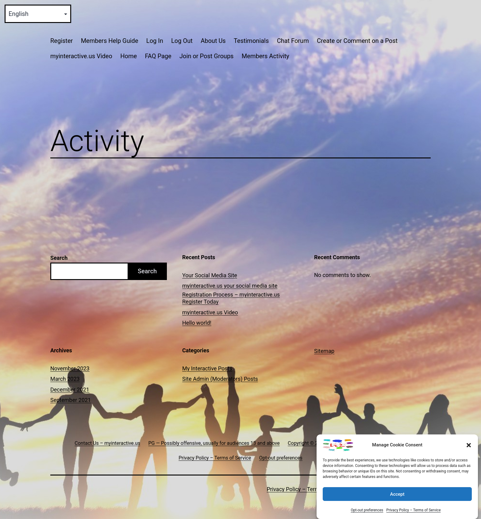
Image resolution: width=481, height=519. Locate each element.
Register (61, 40)
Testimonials (251, 40)
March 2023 (65, 379)
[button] (469, 445)
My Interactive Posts (207, 368)
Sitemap (324, 351)
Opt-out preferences (367, 510)
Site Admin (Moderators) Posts (220, 379)
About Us (213, 40)
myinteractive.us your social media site (229, 285)
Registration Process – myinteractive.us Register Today (231, 298)
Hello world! (196, 323)
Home (128, 56)
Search (58, 258)
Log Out (182, 40)
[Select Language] (38, 14)
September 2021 (70, 400)
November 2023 (70, 368)
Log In (154, 40)
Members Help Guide (109, 40)
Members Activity (265, 56)
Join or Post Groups (206, 56)
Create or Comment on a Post (357, 40)
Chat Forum (293, 40)
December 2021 (69, 389)
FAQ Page (158, 56)
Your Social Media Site (209, 275)
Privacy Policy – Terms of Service (413, 510)
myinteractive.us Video (81, 56)
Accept (397, 494)
